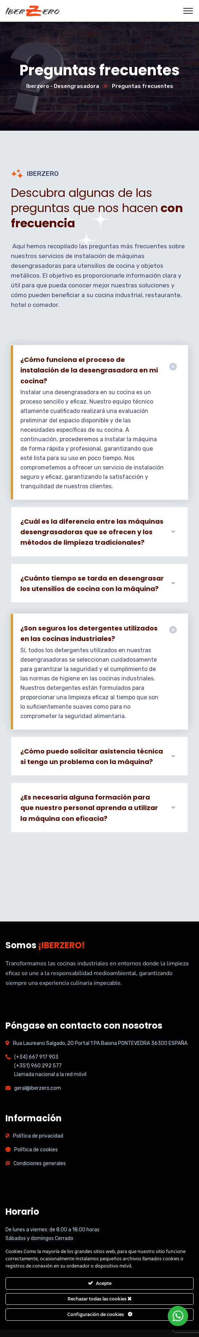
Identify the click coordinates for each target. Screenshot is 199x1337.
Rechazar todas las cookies (99, 1299)
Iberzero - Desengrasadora (62, 86)
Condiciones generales (39, 1163)
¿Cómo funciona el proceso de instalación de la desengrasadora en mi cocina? (89, 370)
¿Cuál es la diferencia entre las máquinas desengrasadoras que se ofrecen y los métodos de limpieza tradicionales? (91, 532)
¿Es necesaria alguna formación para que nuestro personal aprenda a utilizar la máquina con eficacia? (89, 808)
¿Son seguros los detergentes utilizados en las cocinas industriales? (89, 633)
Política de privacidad (38, 1136)
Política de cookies (36, 1150)
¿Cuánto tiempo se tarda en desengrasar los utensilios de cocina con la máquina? (92, 583)
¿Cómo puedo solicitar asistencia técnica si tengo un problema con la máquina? (91, 756)
